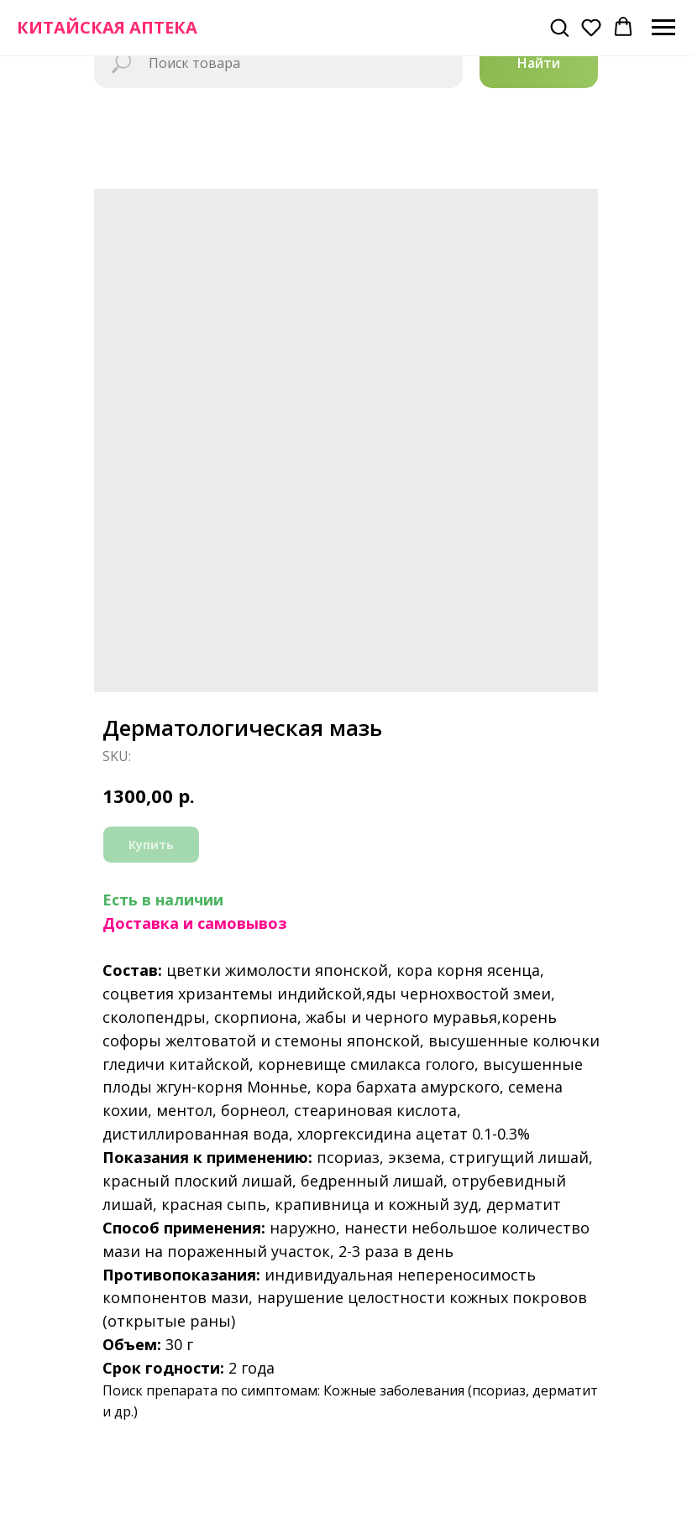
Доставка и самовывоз (194, 923)
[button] (559, 27)
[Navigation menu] (663, 27)
